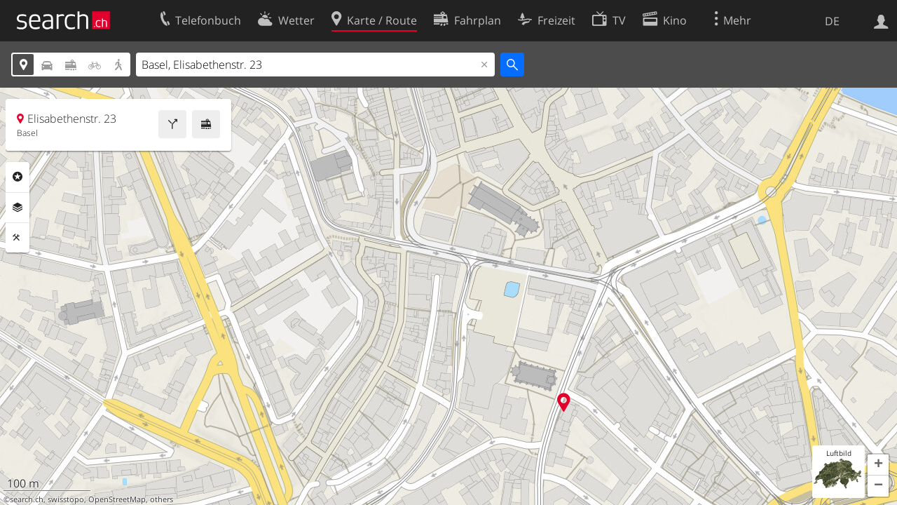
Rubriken (17, 176)
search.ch (26, 499)
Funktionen (17, 237)
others (161, 499)
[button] (878, 465)
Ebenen (17, 207)
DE (832, 21)
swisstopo (66, 499)
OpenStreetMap (117, 499)
